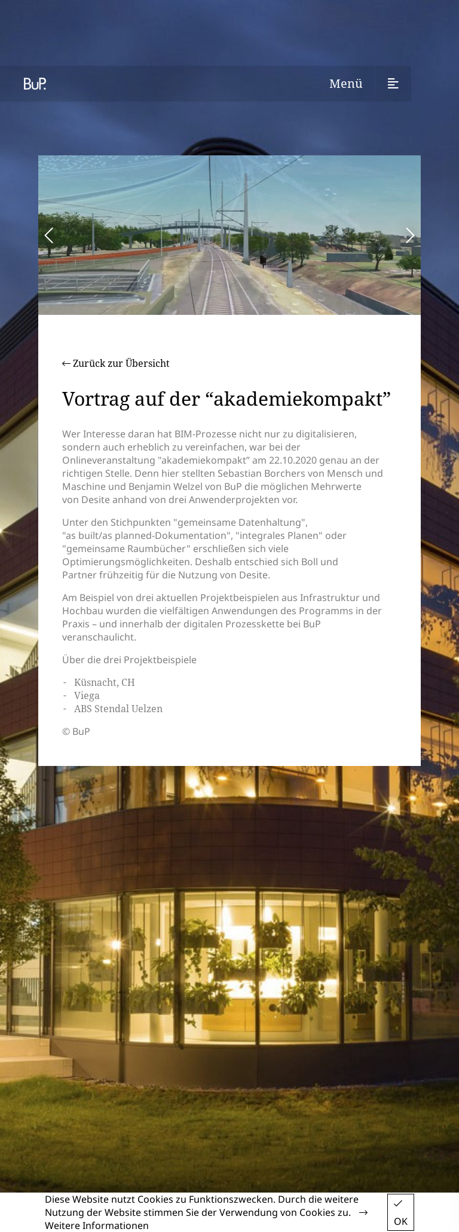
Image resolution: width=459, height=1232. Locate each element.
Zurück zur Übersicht (116, 363)
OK (401, 1213)
